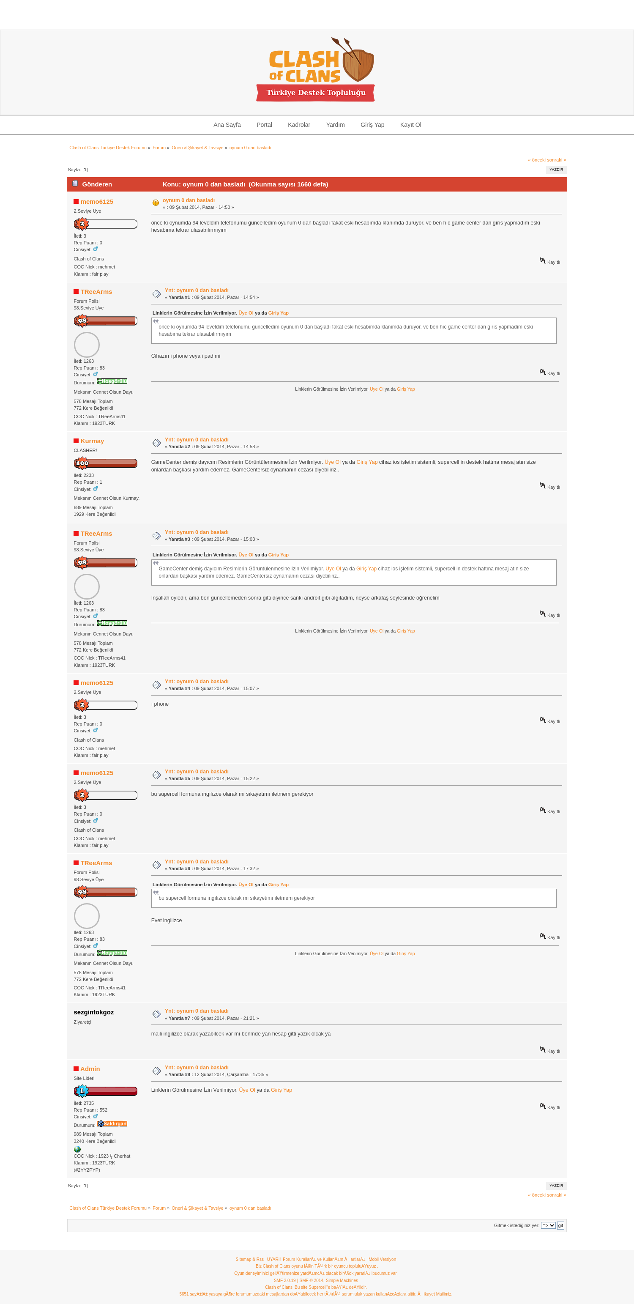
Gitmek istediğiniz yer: (517, 1225)
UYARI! (274, 1259)
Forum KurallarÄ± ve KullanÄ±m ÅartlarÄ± (324, 1259)
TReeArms (96, 291)
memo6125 (97, 201)
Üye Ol (246, 312)
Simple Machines (342, 1280)
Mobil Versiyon (382, 1259)
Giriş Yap (278, 312)
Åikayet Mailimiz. (435, 1294)
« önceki (537, 159)
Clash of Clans (278, 1287)
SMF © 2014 (311, 1280)
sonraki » (556, 159)
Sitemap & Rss (250, 1259)
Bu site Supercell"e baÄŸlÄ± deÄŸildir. (331, 1287)
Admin (90, 1068)
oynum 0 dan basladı (189, 200)
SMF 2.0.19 (285, 1280)
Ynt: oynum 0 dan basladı (197, 290)
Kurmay (92, 440)
